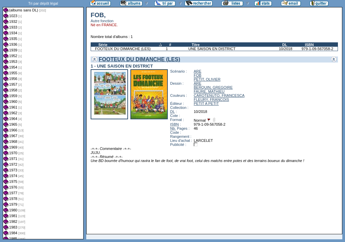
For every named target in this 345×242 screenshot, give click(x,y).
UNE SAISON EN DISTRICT (212, 49)
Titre (196, 45)
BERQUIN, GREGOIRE (213, 87)
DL (284, 45)
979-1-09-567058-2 (317, 49)
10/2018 (285, 49)
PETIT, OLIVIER (207, 79)
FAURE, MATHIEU (209, 91)
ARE (197, 71)
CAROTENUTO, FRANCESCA (219, 95)
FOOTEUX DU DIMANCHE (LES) (123, 49)
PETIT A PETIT (206, 104)
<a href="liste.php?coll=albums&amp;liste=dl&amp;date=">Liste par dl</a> (43, 119)
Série (102, 45)
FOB (197, 75)
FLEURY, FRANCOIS (211, 99)
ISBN (309, 45)
